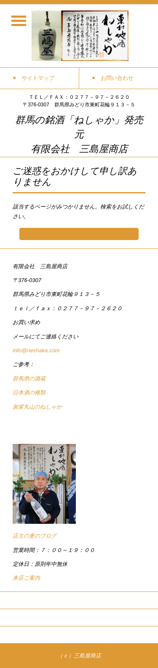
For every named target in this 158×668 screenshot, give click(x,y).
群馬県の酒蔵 (29, 378)
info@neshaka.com (36, 350)
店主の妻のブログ (34, 536)
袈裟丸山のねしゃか (37, 407)
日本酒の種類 (29, 392)
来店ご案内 (26, 578)
